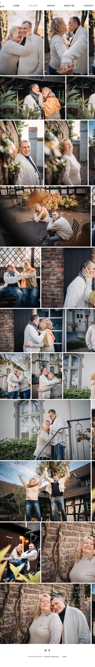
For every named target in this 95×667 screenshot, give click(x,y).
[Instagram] (45, 650)
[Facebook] (49, 650)
